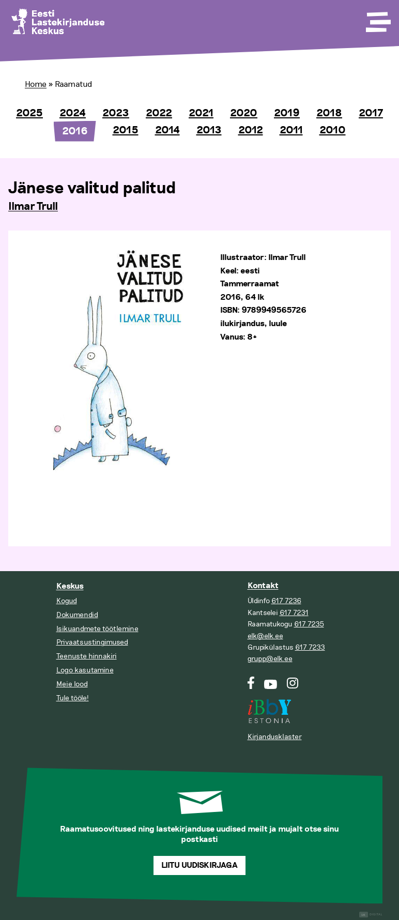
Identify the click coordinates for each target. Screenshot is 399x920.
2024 (72, 113)
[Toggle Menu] (377, 18)
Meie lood (72, 684)
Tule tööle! (72, 698)
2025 (29, 113)
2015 (126, 130)
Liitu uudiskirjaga (199, 865)
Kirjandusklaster (275, 736)
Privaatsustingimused (92, 642)
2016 (75, 131)
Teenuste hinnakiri (86, 656)
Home (36, 84)
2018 (329, 113)
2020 (243, 113)
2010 (332, 130)
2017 (371, 113)
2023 (115, 113)
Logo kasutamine (85, 670)
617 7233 (310, 647)
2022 (159, 113)
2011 (291, 130)
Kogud (66, 600)
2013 (209, 130)
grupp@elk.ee (270, 658)
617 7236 (286, 600)
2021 (201, 113)
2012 (250, 130)
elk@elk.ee (265, 636)
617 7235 (309, 624)
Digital (370, 914)
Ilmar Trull (33, 206)
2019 (287, 113)
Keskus (70, 586)
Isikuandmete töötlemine (97, 628)
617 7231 (294, 612)
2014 (167, 130)
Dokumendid (77, 614)
